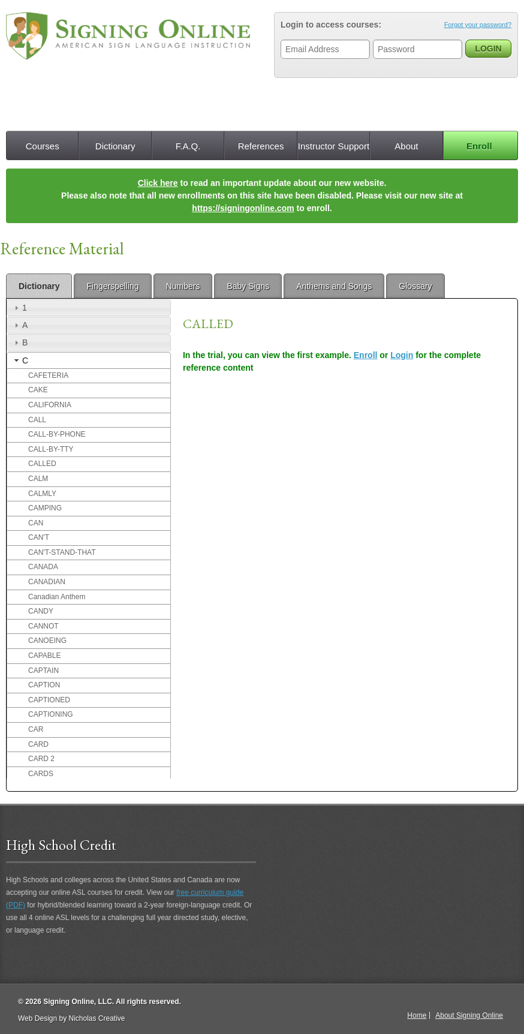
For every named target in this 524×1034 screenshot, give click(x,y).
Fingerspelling (112, 286)
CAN (35, 523)
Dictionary (115, 146)
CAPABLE (44, 655)
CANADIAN (46, 582)
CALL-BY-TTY (51, 449)
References (261, 146)
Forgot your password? (477, 24)
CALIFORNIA (49, 405)
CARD (38, 744)
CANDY (40, 611)
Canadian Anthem (56, 597)
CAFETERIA (48, 375)
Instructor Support (333, 146)
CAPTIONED (49, 700)
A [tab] (19, 325)
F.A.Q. (188, 146)
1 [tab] (19, 307)
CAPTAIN (43, 670)
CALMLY (42, 493)
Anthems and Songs (334, 286)
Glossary (415, 286)
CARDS (40, 774)
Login (401, 355)
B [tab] (19, 342)
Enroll (479, 146)
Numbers (183, 286)
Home (416, 1015)
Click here (158, 183)
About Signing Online (469, 1015)
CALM (38, 478)
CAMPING (45, 508)
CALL (37, 420)
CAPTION (44, 685)
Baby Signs (248, 286)
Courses (42, 146)
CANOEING (47, 640)
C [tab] (19, 360)
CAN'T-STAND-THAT (62, 552)
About (406, 146)
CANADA (43, 567)
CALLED (42, 463)
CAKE (38, 390)
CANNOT (43, 626)
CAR (35, 729)
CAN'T (38, 537)
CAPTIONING (50, 714)
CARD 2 (41, 759)
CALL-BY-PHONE (57, 434)
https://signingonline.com (243, 208)
